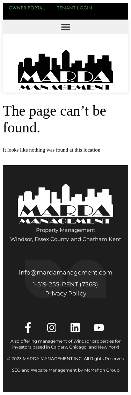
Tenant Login (74, 8)
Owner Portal (27, 8)
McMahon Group (101, 370)
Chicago (78, 347)
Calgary (59, 347)
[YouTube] (101, 327)
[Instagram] (53, 327)
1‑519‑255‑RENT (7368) (65, 284)
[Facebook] (30, 327)
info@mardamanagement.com (65, 272)
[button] (65, 27)
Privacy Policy (65, 293)
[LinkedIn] (77, 327)
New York (108, 347)
